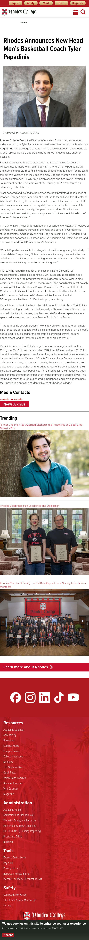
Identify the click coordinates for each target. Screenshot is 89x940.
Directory (8, 762)
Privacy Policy (10, 868)
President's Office (12, 836)
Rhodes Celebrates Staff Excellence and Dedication (29, 506)
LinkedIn (44, 697)
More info (57, 928)
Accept (8, 935)
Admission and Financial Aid (18, 815)
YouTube (73, 697)
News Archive (14, 404)
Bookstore (8, 740)
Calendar (76, 12)
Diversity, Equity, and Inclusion (19, 820)
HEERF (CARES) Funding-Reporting (22, 831)
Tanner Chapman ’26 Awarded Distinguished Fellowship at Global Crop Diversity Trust (41, 426)
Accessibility (9, 735)
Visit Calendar (10, 788)
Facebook (15, 697)
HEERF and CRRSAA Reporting (19, 825)
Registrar (8, 842)
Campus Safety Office (15, 894)
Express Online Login (14, 857)
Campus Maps (11, 745)
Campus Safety (11, 751)
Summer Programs (13, 783)
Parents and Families (14, 778)
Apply (31, 3)
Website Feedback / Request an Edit (22, 879)
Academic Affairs (12, 809)
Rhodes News (34, 12)
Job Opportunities (12, 767)
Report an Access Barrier (16, 873)
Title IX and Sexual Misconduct (19, 900)
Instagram (30, 697)
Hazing (7, 905)
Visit (46, 3)
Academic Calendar (13, 729)
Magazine (78, 3)
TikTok (58, 697)
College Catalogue (13, 756)
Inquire (15, 3)
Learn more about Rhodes (25, 667)
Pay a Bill (8, 863)
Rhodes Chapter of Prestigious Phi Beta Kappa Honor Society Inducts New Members (43, 585)
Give (61, 3)
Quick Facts (9, 772)
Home (23, 22)
